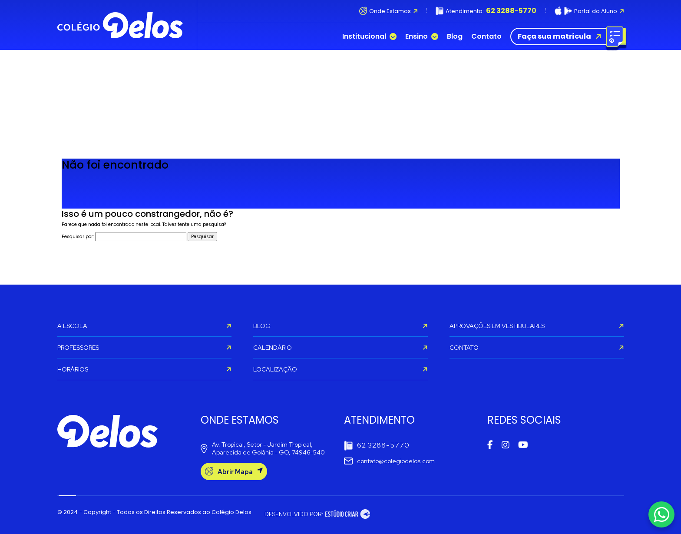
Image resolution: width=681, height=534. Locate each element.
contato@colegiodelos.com (389, 461)
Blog (455, 36)
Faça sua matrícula (566, 36)
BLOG (340, 326)
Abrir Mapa (234, 471)
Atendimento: (486, 11)
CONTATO (537, 348)
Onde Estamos (388, 11)
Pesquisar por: (78, 236)
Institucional (369, 36)
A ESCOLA (144, 326)
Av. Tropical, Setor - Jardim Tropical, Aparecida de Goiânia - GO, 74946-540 (263, 448)
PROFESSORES (144, 348)
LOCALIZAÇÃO (340, 369)
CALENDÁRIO (340, 348)
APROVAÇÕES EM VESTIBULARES (537, 326)
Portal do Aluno (589, 11)
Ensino (421, 36)
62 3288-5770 (377, 446)
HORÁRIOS (144, 369)
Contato (486, 36)
